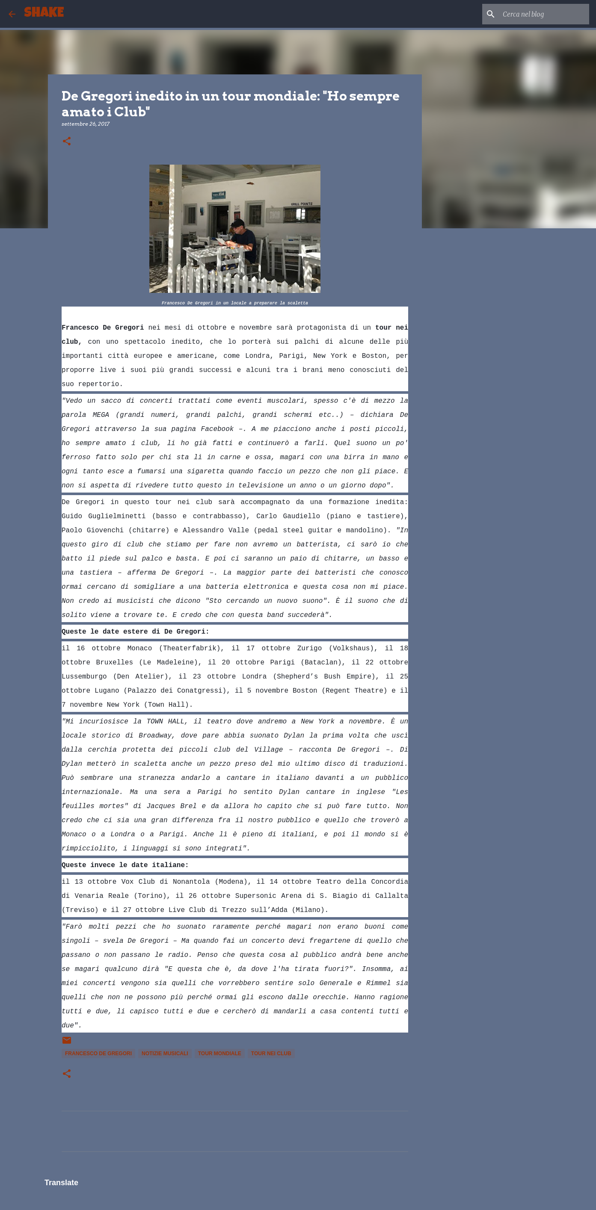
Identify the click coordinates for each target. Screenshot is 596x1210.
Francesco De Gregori (98, 1054)
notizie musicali (165, 1054)
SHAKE (44, 14)
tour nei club (271, 1054)
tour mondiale (219, 1054)
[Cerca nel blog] (544, 14)
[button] (67, 142)
